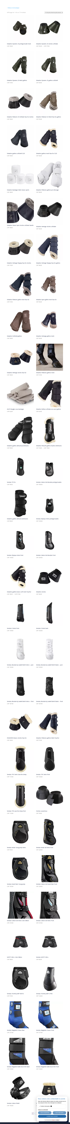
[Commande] (53, 12)
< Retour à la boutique (13, 8)
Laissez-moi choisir (52, 1116)
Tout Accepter (44, 1112)
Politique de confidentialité (43, 1109)
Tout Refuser (59, 1112)
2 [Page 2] (34, 1113)
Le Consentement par (52, 1120)
